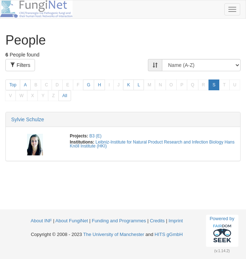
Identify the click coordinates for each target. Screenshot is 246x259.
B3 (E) (95, 135)
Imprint (175, 220)
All (64, 95)
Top (12, 84)
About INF (41, 220)
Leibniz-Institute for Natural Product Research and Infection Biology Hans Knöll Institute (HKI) (152, 144)
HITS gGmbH (169, 234)
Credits (157, 220)
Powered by (222, 230)
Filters (20, 65)
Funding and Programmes (119, 220)
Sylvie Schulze (27, 119)
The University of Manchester (113, 234)
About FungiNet (72, 220)
